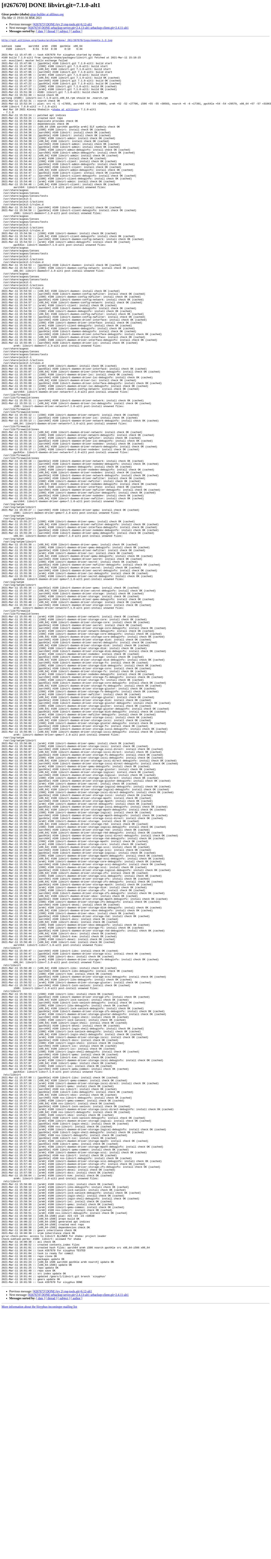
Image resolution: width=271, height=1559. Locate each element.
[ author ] (76, 31)
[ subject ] (64, 31)
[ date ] (40, 31)
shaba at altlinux (65, 123)
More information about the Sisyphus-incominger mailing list (39, 1555)
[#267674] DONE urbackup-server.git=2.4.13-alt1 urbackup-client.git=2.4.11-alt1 (78, 27)
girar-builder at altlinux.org (47, 14)
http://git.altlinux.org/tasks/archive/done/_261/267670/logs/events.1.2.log (57, 40)
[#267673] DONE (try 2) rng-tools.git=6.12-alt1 (62, 24)
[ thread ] (51, 31)
